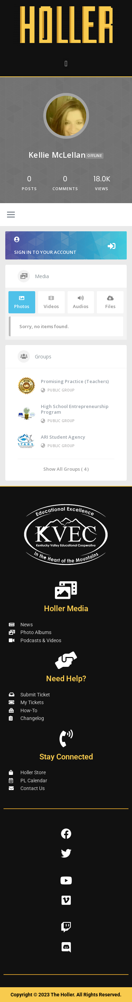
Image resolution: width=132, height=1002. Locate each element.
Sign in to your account (66, 246)
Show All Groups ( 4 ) (66, 469)
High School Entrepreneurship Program (74, 409)
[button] (66, 63)
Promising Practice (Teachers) (75, 381)
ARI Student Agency (63, 437)
